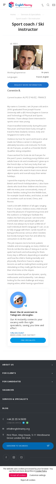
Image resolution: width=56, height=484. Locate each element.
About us (8, 364)
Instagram (14, 457)
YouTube (21, 457)
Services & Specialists (15, 399)
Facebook (6, 457)
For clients (9, 373)
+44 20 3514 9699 (16, 419)
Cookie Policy (41, 471)
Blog (5, 408)
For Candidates (11, 381)
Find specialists (28, 340)
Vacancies (8, 390)
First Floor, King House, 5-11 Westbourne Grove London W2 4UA (28, 436)
